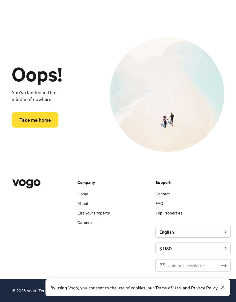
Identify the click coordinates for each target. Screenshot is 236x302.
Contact (162, 193)
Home (82, 193)
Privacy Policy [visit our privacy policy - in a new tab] (204, 287)
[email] (185, 265)
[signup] (224, 265)
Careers (84, 222)
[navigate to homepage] (21, 12)
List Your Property (93, 212)
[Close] (223, 287)
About (82, 203)
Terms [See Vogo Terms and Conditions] (44, 290)
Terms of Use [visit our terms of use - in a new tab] (168, 287)
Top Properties (168, 212)
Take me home (35, 119)
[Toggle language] (193, 232)
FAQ (159, 203)
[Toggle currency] (193, 248)
